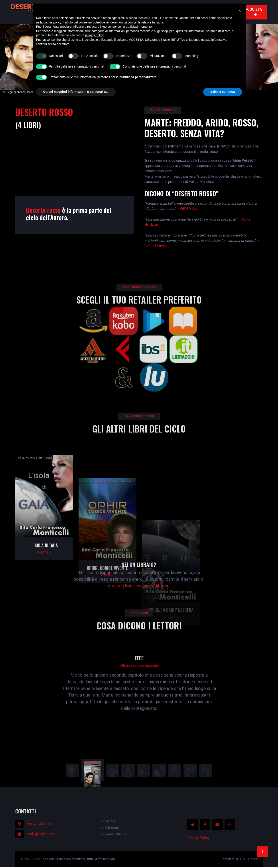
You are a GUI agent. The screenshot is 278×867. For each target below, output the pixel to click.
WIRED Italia (189, 209)
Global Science (156, 246)
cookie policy (52, 22)
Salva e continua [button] (222, 91)
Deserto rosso (43, 210)
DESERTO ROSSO (44, 111)
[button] (239, 10)
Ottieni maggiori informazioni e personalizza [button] (75, 91)
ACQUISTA (253, 11)
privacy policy (94, 35)
